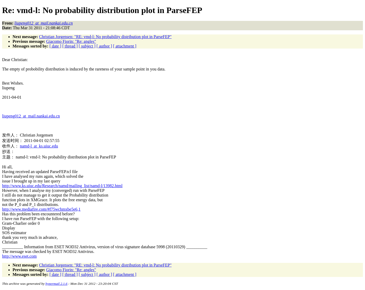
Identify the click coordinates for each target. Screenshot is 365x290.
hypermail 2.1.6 (57, 284)
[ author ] (104, 46)
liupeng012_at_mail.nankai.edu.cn (31, 116)
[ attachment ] (124, 46)
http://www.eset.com (19, 256)
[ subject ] (87, 46)
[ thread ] (70, 46)
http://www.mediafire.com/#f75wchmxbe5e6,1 (41, 209)
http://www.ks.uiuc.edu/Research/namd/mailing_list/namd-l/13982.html (62, 186)
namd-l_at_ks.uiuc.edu (39, 146)
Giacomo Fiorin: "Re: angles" (71, 41)
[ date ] (55, 46)
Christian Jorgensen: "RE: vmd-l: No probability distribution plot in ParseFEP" (105, 36)
